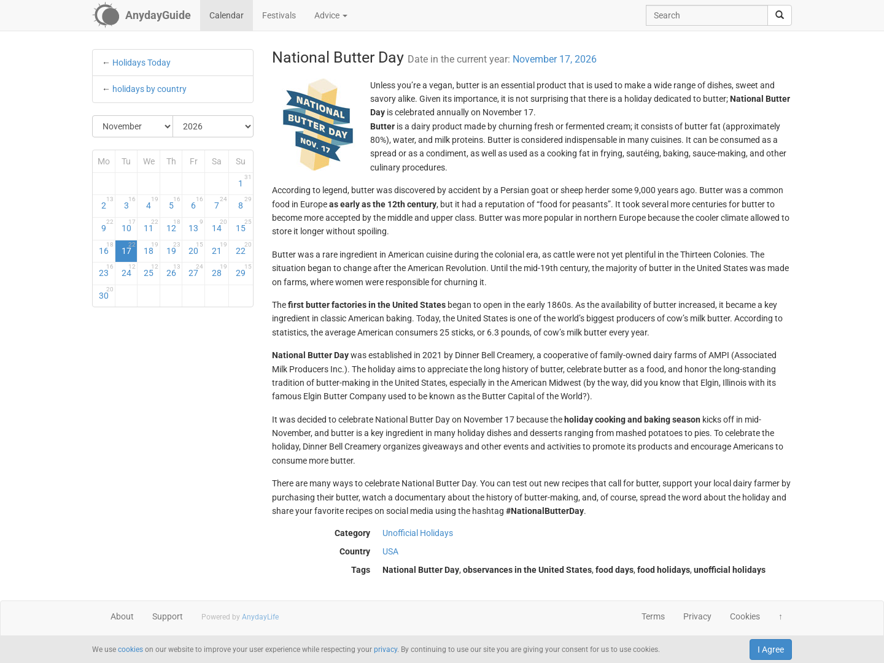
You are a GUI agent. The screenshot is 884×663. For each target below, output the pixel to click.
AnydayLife (260, 617)
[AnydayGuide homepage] (141, 15)
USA (390, 551)
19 (173, 248)
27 (195, 270)
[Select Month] (133, 126)
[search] (779, 15)
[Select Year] (213, 126)
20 (195, 248)
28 (219, 270)
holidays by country (149, 89)
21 (219, 248)
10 (129, 225)
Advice (330, 15)
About (122, 616)
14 (219, 225)
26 (173, 270)
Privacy (697, 616)
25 (151, 270)
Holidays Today (141, 62)
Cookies (745, 616)
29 (243, 270)
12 (173, 225)
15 (243, 225)
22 (243, 248)
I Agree (771, 649)
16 (106, 248)
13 (195, 225)
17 (129, 248)
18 (151, 248)
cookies (130, 649)
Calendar (226, 15)
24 (129, 270)
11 (151, 225)
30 (106, 293)
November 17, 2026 (555, 59)
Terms (653, 616)
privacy (385, 649)
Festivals (279, 15)
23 (106, 270)
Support (167, 616)
